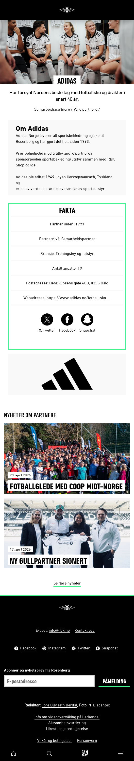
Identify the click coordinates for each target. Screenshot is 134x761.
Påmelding (114, 681)
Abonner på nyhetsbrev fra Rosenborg (37, 670)
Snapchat (87, 322)
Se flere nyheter (67, 583)
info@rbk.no (59, 630)
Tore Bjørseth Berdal (59, 705)
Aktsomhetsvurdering (67, 722)
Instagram (57, 648)
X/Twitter (47, 322)
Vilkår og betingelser (54, 740)
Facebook (67, 322)
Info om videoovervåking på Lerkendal (67, 717)
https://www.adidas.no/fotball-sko (76, 297)
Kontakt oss (85, 630)
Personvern (87, 740)
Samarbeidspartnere (52, 109)
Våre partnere (85, 109)
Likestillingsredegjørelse (67, 728)
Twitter (84, 648)
